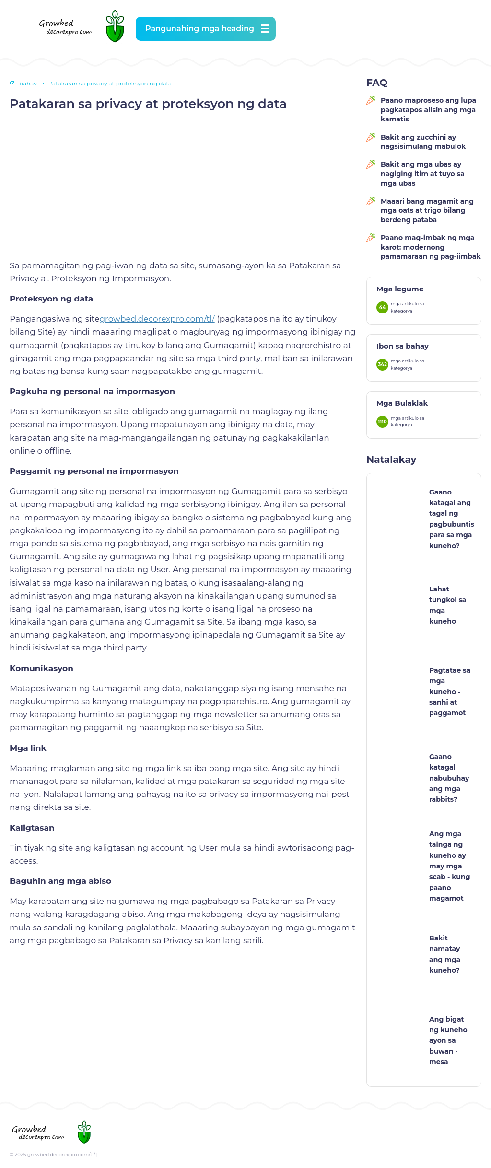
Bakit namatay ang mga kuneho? (444, 954)
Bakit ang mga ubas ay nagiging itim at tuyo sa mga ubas (423, 173)
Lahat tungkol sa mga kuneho (448, 605)
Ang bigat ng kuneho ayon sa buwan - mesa (448, 1041)
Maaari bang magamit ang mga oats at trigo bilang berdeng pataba (427, 210)
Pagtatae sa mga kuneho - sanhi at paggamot (449, 692)
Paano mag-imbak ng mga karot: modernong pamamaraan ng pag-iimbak (431, 247)
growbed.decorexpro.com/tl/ (156, 319)
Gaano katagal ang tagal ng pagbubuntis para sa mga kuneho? (451, 519)
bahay (28, 83)
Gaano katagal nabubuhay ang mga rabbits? (449, 778)
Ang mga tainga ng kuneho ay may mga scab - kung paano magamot (449, 866)
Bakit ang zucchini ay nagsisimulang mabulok (423, 142)
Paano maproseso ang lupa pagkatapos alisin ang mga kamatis (428, 109)
